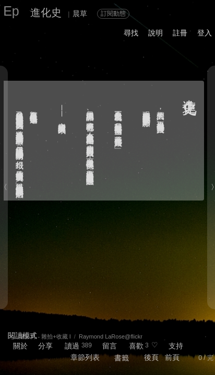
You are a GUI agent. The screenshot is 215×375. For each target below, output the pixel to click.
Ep (11, 11)
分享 (45, 346)
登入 (204, 33)
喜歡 (136, 346)
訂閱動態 (113, 13)
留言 (109, 346)
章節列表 (85, 357)
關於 (20, 346)
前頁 (172, 357)
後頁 (151, 357)
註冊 (180, 33)
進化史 (46, 12)
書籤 (121, 358)
